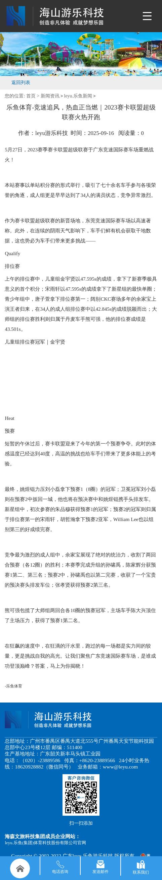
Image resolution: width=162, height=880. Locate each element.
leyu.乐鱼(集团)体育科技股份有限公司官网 (45, 842)
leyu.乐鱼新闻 (78, 95)
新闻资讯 (50, 95)
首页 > (33, 95)
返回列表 (20, 82)
